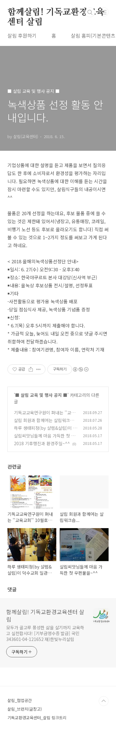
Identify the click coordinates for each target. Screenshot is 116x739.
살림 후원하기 (22, 35)
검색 (90, 12)
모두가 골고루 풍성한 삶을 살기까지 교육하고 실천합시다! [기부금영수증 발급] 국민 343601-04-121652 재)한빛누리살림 (45, 633)
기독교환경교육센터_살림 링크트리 (37, 718)
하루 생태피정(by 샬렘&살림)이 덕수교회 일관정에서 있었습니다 (45, 431)
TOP (104, 701)
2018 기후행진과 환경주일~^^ (42, 443)
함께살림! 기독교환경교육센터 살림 (55, 12)
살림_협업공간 (19, 700)
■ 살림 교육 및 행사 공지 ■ (41, 395)
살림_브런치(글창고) (24, 709)
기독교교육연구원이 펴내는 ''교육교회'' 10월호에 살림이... (44, 415)
